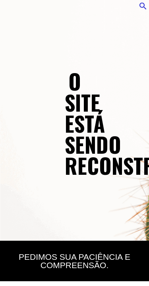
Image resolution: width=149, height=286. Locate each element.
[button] (143, 8)
